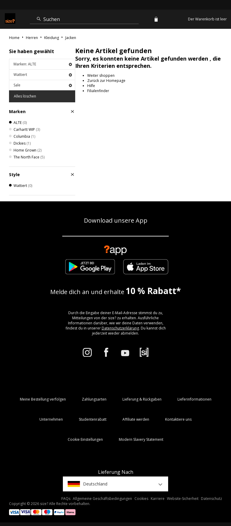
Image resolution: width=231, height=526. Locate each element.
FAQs (65, 498)
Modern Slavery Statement (141, 439)
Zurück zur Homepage (106, 80)
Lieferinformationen (194, 399)
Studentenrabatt (92, 419)
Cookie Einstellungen (85, 439)
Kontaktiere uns (178, 419)
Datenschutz (211, 498)
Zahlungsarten (94, 399)
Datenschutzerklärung (120, 328)
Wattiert (43, 74)
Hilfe (91, 85)
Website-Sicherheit (183, 498)
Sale (43, 85)
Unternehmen (51, 419)
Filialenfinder (98, 90)
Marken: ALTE (43, 64)
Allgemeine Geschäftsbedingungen (102, 498)
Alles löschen (25, 96)
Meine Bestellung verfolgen (43, 399)
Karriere (158, 498)
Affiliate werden (135, 419)
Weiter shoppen (101, 75)
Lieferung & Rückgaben (142, 399)
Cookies (141, 498)
